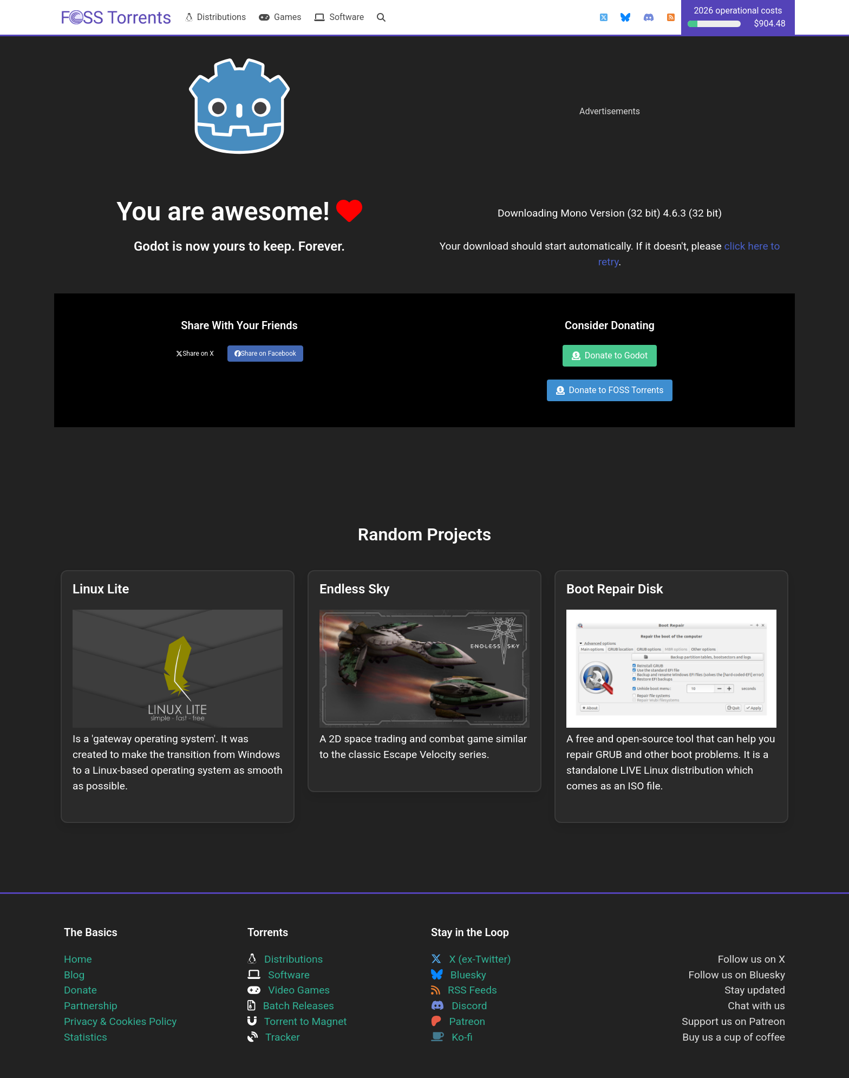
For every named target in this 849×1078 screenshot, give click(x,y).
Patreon (458, 1021)
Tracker (273, 1037)
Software (339, 17)
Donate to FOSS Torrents (610, 390)
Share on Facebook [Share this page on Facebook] (265, 353)
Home (78, 959)
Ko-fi (452, 1037)
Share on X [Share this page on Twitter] (195, 353)
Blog (74, 975)
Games (280, 17)
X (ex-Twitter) (471, 959)
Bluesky (458, 975)
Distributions (215, 17)
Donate (80, 990)
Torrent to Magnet (297, 1021)
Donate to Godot (610, 355)
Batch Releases (290, 1005)
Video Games (288, 990)
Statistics (85, 1037)
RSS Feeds (464, 990)
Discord (459, 1005)
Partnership (90, 1005)
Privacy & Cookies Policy (120, 1021)
